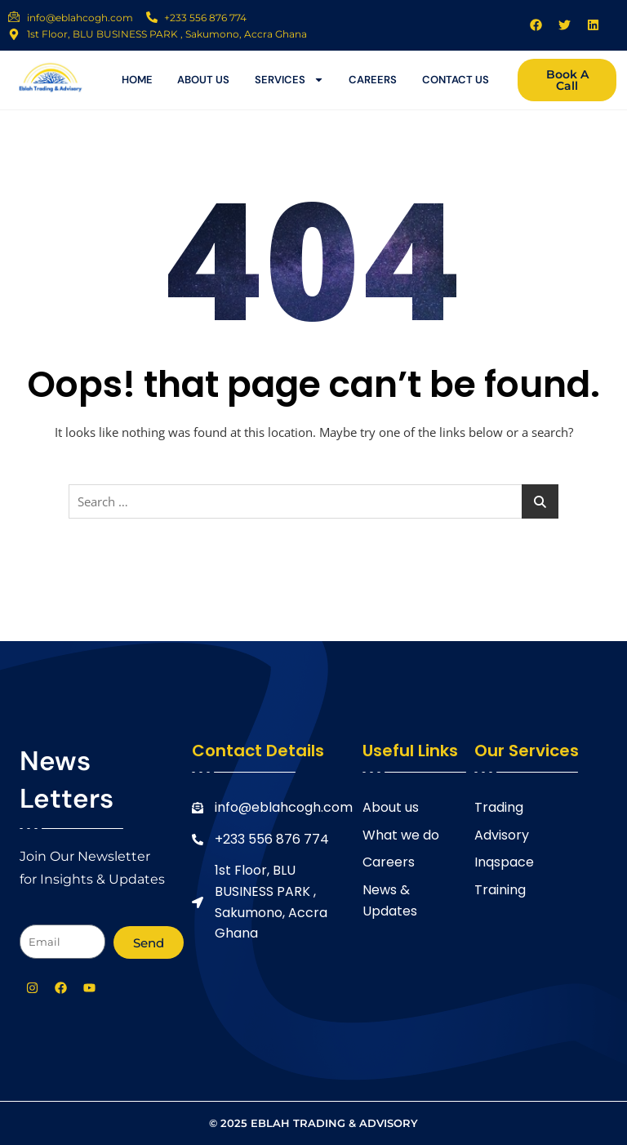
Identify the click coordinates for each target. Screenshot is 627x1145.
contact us (455, 80)
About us (203, 80)
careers (373, 80)
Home (137, 80)
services (289, 79)
